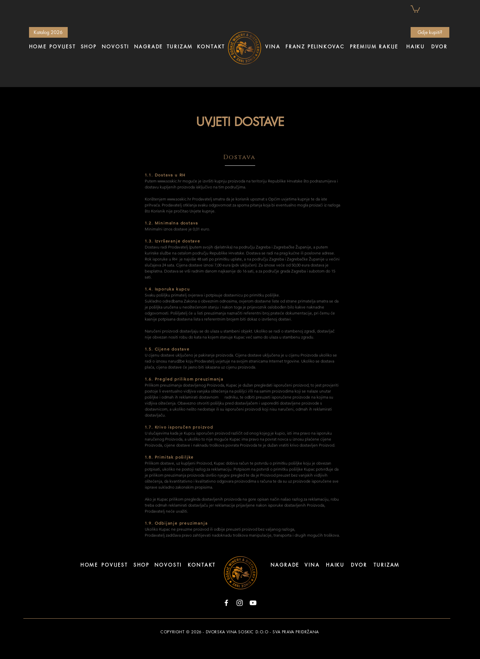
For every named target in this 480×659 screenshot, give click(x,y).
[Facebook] (226, 603)
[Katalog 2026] (48, 32)
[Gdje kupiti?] (430, 32)
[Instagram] (239, 603)
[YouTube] (253, 603)
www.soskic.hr (169, 180)
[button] (415, 9)
